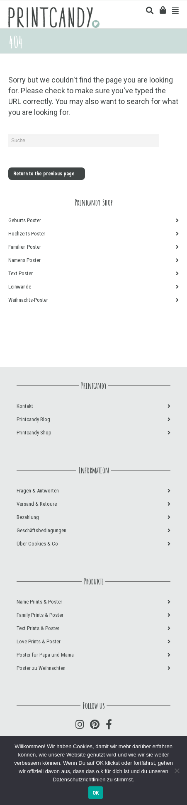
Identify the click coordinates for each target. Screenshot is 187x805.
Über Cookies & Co (37, 544)
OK (95, 793)
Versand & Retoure (37, 504)
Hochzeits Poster (26, 233)
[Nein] (176, 770)
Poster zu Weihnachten (41, 668)
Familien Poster (24, 247)
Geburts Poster (24, 220)
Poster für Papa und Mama (45, 655)
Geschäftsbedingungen (41, 530)
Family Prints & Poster (40, 615)
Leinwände (19, 287)
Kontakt (25, 406)
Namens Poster (24, 260)
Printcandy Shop (34, 432)
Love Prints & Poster (39, 641)
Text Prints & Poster (38, 628)
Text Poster (20, 273)
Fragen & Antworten (38, 490)
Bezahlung (28, 517)
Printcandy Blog (33, 419)
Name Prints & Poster (39, 602)
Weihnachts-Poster (28, 300)
